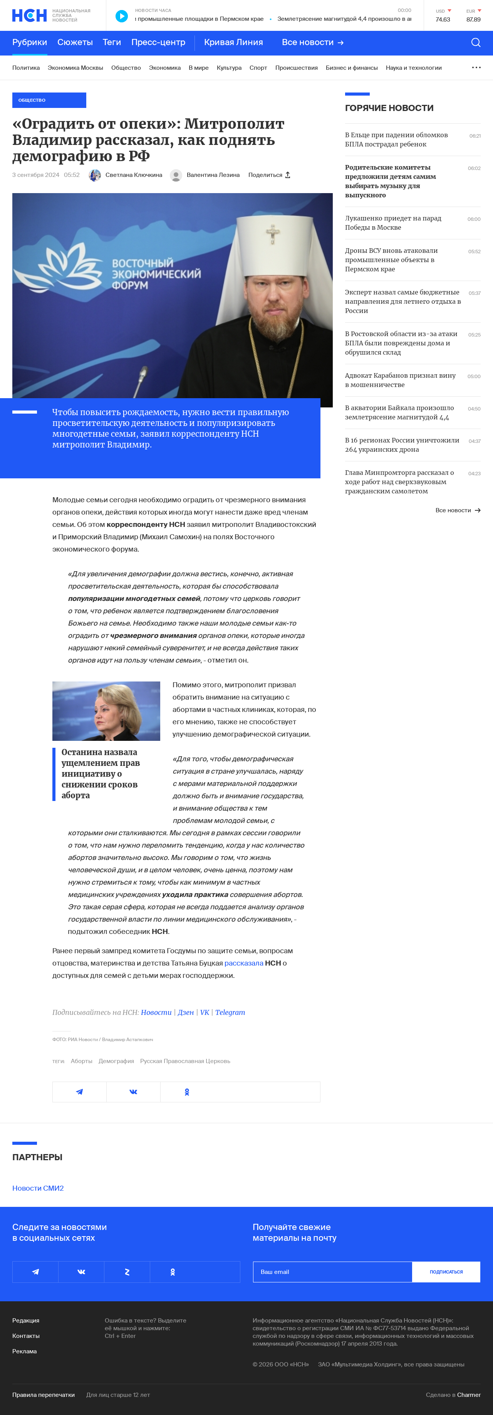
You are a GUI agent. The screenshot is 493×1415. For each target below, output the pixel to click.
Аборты (81, 1061)
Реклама (24, 1351)
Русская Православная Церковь (185, 1061)
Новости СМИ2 (38, 1188)
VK (204, 1012)
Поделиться (269, 175)
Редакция (25, 1320)
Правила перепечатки (43, 1395)
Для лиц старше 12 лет (118, 1395)
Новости (156, 1012)
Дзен (186, 1012)
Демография (116, 1061)
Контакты (26, 1336)
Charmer (469, 1395)
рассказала (244, 963)
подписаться (446, 1272)
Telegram (230, 1012)
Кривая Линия (233, 43)
